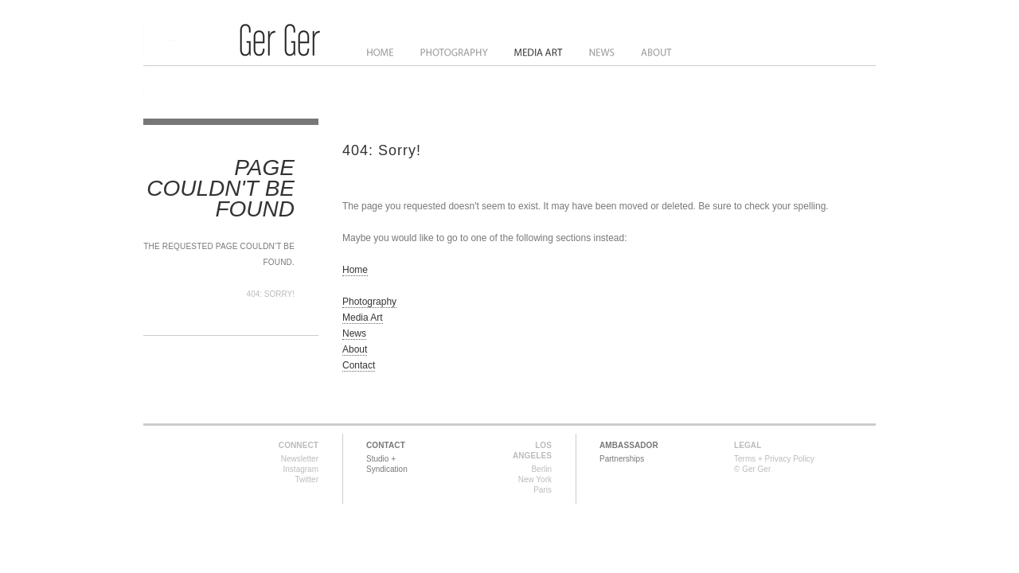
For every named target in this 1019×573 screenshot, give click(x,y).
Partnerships (621, 458)
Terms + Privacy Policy (774, 458)
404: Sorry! (271, 294)
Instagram (300, 469)
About (657, 52)
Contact (358, 365)
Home (380, 52)
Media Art (539, 52)
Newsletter (299, 458)
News (603, 52)
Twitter (306, 479)
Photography (454, 52)
